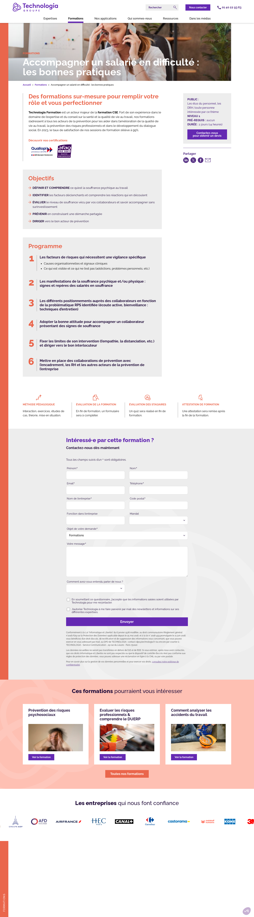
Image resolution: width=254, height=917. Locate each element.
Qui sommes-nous (140, 18)
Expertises (50, 18)
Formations (75, 18)
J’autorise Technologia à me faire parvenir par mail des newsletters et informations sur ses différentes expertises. (123, 611)
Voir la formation (41, 757)
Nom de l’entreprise (79, 498)
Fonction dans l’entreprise (82, 513)
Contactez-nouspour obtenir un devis (207, 134)
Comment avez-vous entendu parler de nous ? (95, 581)
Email (71, 483)
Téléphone (137, 483)
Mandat (134, 513)
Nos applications (105, 18)
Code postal (138, 498)
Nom (133, 468)
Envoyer (101, 622)
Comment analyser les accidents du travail (191, 712)
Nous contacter (198, 7)
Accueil (27, 84)
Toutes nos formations (127, 774)
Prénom (72, 468)
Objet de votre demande (82, 528)
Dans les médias (200, 18)
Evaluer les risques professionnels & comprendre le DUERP (120, 714)
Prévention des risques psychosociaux (49, 712)
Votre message (76, 543)
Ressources (170, 18)
